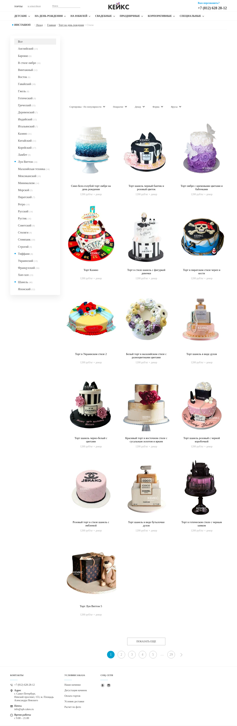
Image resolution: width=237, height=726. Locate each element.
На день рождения (49, 16)
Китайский (27, 140)
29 (171, 654)
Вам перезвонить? (209, 3)
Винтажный (27, 69)
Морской (25, 190)
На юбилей (79, 16)
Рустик (24, 218)
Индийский (27, 119)
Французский (28, 267)
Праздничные (130, 16)
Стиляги (25, 232)
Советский (26, 225)
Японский (26, 289)
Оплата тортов (72, 696)
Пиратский (26, 197)
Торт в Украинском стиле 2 (91, 354)
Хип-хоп (25, 274)
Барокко (24, 55)
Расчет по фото (72, 707)
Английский (28, 48)
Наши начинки (72, 684)
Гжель (23, 91)
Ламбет (24, 154)
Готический (27, 98)
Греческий (27, 105)
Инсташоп (22, 25)
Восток (24, 77)
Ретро (24, 204)
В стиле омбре (29, 62)
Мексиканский (29, 176)
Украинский (28, 260)
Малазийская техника (34, 169)
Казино (24, 133)
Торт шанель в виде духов (201, 354)
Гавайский (27, 84)
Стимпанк (26, 239)
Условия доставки (74, 701)
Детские (20, 16)
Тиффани (25, 253)
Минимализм (28, 183)
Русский (25, 211)
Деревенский (28, 112)
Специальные (190, 16)
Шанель (25, 282)
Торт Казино (91, 269)
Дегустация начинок (75, 690)
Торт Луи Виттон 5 (91, 606)
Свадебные (103, 16)
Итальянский (28, 126)
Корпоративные (160, 16)
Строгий (25, 246)
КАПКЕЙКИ (34, 6)
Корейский (27, 147)
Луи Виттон (27, 161)
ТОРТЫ (18, 6)
